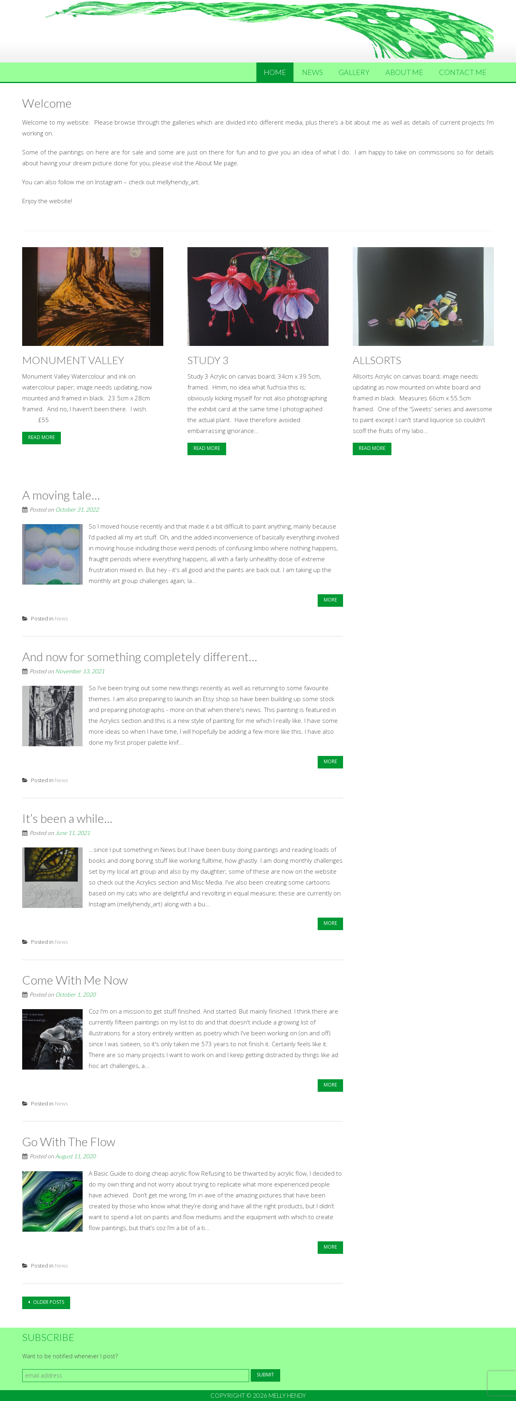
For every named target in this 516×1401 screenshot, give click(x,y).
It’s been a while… (67, 818)
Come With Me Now (75, 979)
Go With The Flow (68, 1141)
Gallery (354, 72)
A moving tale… (61, 494)
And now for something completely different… (139, 656)
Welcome (47, 103)
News (312, 72)
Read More (41, 437)
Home (275, 72)
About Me (404, 72)
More (330, 599)
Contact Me (463, 72)
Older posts (48, 1302)
